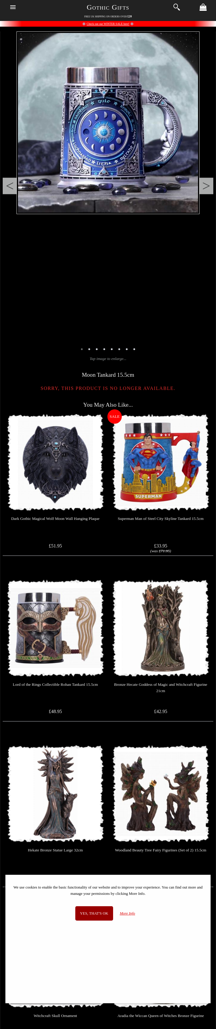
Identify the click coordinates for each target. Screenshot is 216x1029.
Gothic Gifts (108, 7)
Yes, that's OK (94, 913)
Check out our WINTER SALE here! (108, 23)
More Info (127, 913)
